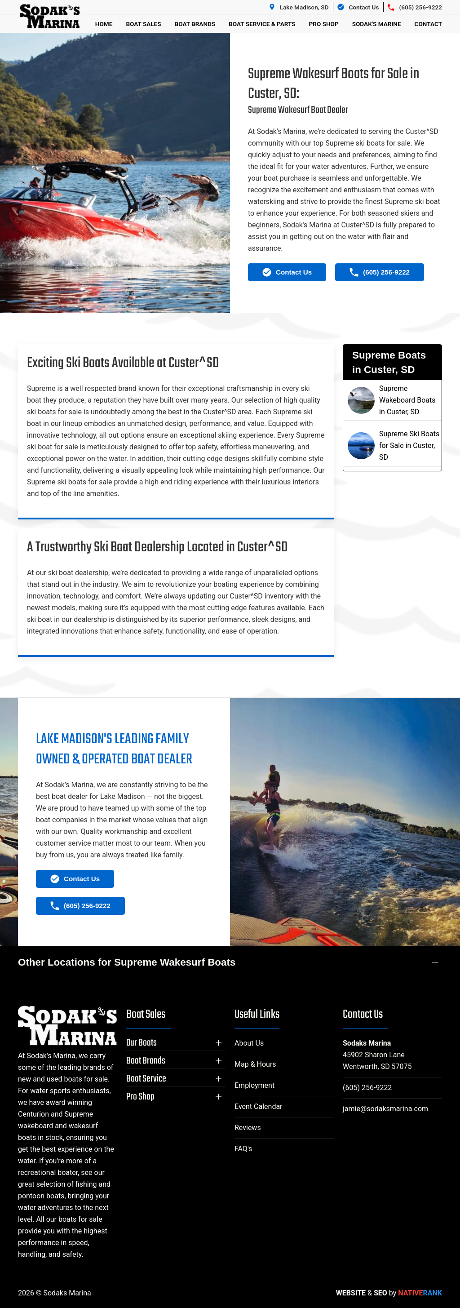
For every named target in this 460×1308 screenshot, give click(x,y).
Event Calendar (258, 1106)
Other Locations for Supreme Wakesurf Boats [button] (126, 962)
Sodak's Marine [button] (376, 23)
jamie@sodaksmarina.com (385, 1108)
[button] (176, 1043)
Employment (254, 1085)
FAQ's (243, 1148)
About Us (249, 1043)
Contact (428, 23)
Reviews (247, 1127)
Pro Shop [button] (324, 23)
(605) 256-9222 (367, 1087)
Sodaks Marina (367, 1043)
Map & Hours (255, 1064)
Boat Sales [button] (143, 23)
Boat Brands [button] (195, 23)
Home (104, 23)
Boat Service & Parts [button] (262, 23)
